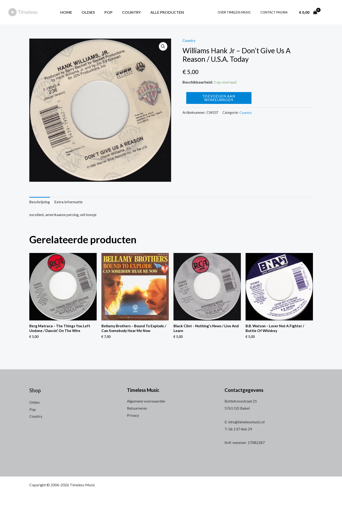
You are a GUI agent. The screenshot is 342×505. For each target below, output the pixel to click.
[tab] (40, 202)
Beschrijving (40, 202)
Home (65, 12)
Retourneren (137, 408)
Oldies (85, 12)
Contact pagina (275, 12)
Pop (104, 12)
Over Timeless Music (239, 12)
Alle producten (158, 12)
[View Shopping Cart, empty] (308, 12)
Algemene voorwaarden (146, 401)
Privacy (133, 415)
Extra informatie (70, 202)
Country (124, 12)
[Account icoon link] (329, 12)
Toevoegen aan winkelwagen (218, 98)
